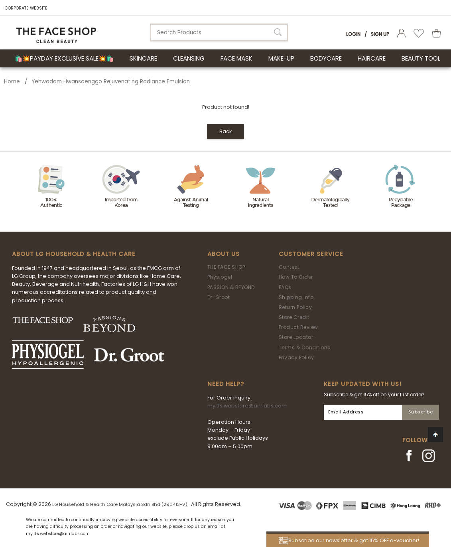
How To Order (296, 277)
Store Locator (296, 337)
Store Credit (294, 317)
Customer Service (311, 254)
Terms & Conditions (305, 347)
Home (12, 81)
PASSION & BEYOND (231, 287)
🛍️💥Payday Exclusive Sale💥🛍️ (64, 58)
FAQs (285, 287)
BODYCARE (326, 58)
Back (225, 131)
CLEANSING (189, 58)
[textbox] (219, 32)
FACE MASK (236, 58)
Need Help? (225, 384)
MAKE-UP (281, 58)
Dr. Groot (218, 297)
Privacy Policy (296, 357)
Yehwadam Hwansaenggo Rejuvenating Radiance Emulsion (111, 81)
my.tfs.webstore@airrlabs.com (247, 405)
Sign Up (380, 34)
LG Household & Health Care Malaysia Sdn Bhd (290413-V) (119, 504)
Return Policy (295, 307)
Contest (289, 267)
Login (353, 34)
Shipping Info (296, 297)
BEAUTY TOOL (421, 58)
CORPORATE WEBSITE (26, 8)
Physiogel (219, 277)
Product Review (298, 327)
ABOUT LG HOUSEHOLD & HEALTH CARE (74, 254)
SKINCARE (143, 58)
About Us (223, 254)
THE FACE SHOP (226, 267)
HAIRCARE (372, 58)
